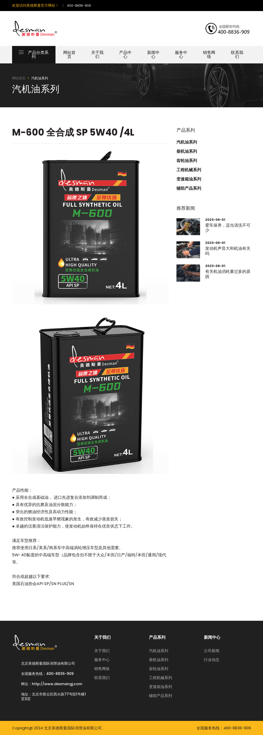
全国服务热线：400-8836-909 (47, 673)
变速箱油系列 (188, 179)
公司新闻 (211, 650)
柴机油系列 (186, 151)
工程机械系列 (188, 170)
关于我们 (97, 55)
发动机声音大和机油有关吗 (227, 251)
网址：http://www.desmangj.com (51, 683)
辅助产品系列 (188, 188)
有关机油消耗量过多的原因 (227, 274)
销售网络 (209, 55)
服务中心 (181, 55)
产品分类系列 (34, 55)
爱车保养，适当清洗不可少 (227, 228)
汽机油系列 (186, 142)
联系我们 (237, 55)
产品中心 (125, 55)
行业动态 (211, 659)
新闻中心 (153, 55)
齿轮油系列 (186, 161)
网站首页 (69, 55)
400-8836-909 (79, 5)
